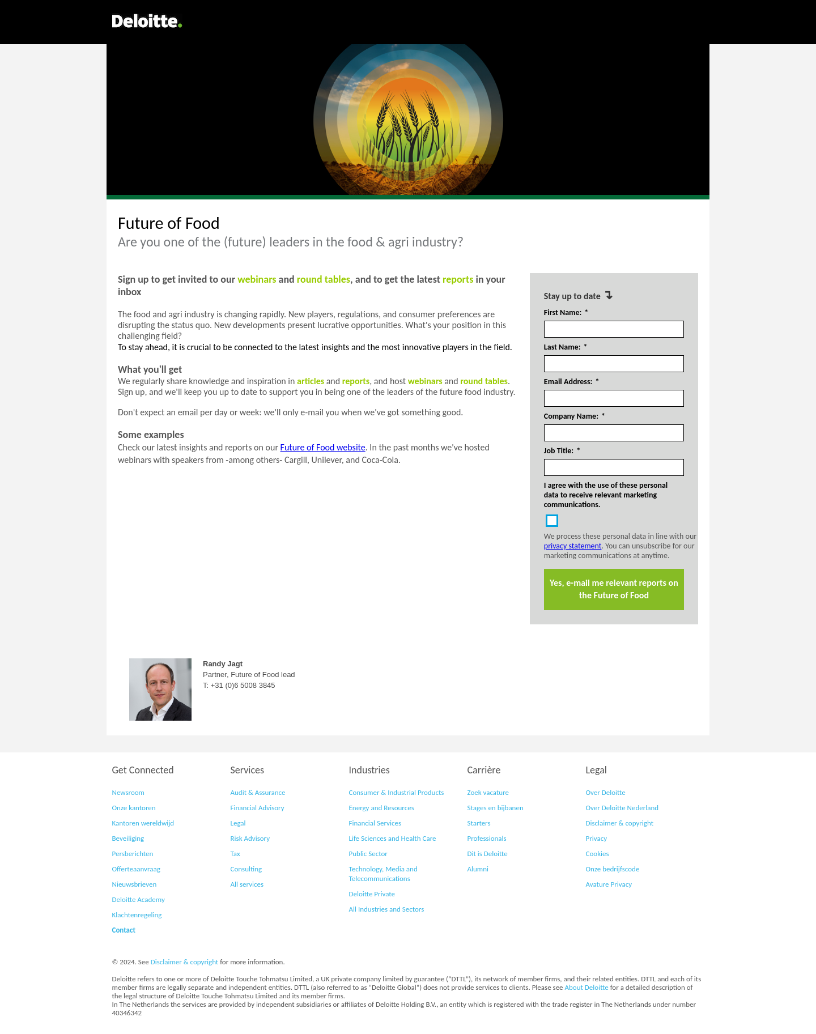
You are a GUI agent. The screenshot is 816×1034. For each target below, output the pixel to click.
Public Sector (368, 853)
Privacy (596, 838)
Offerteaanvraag (136, 869)
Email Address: (572, 382)
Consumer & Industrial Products (396, 792)
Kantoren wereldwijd (143, 823)
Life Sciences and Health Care (392, 838)
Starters (479, 823)
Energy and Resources (381, 807)
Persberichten (133, 853)
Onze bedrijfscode (613, 869)
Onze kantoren (134, 807)
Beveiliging (128, 838)
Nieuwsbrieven (134, 884)
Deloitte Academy (138, 899)
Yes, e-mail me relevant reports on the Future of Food (614, 589)
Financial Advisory (257, 807)
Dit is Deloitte (488, 853)
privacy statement (573, 546)
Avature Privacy (609, 884)
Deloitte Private (372, 894)
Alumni (478, 869)
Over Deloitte (606, 792)
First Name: (566, 313)
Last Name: (566, 347)
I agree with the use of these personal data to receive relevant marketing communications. (606, 494)
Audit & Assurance (258, 792)
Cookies (597, 853)
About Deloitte (587, 987)
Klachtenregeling (137, 914)
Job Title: (562, 451)
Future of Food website (323, 447)
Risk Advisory (250, 838)
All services (247, 884)
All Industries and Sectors (386, 909)
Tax (235, 853)
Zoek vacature (488, 792)
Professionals (487, 838)
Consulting (246, 869)
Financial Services (375, 823)
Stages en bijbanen (496, 807)
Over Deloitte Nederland (622, 807)
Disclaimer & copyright (619, 823)
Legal (238, 823)
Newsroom (128, 792)
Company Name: (574, 416)
